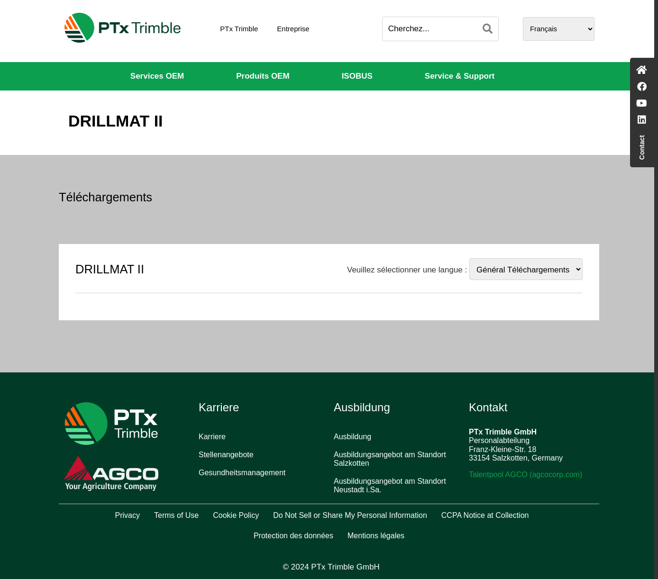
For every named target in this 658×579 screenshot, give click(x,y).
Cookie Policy (236, 515)
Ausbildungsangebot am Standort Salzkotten (390, 459)
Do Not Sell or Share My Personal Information (350, 515)
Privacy (127, 515)
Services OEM (157, 76)
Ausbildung (352, 437)
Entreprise (293, 29)
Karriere (212, 437)
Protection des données (293, 536)
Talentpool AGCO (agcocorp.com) (525, 474)
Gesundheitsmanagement (242, 473)
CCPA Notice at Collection (485, 515)
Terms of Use (176, 515)
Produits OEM (262, 76)
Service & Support (459, 76)
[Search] (487, 29)
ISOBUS (357, 76)
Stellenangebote (226, 455)
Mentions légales (375, 536)
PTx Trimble (239, 29)
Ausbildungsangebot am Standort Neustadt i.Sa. (390, 485)
